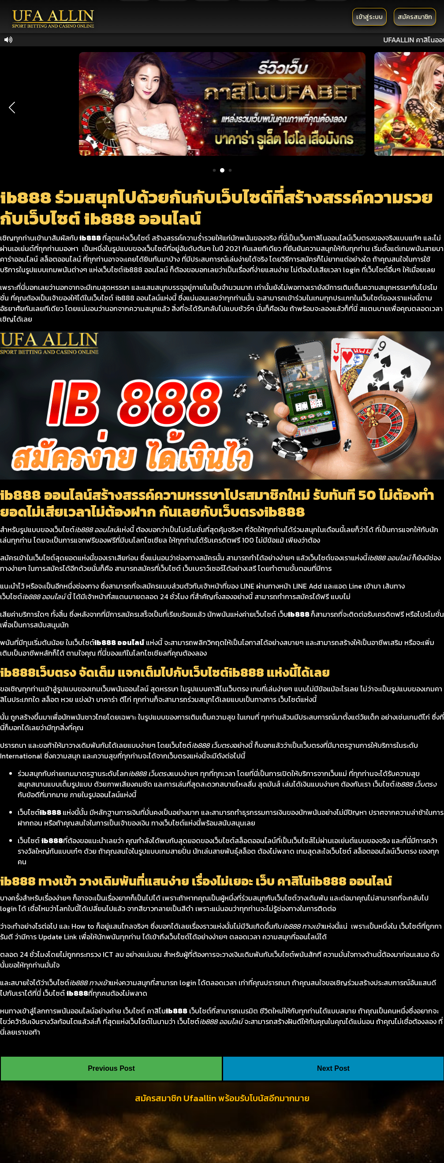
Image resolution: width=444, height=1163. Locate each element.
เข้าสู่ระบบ (369, 17)
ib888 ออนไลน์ (119, 642)
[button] (12, 107)
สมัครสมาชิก (415, 17)
